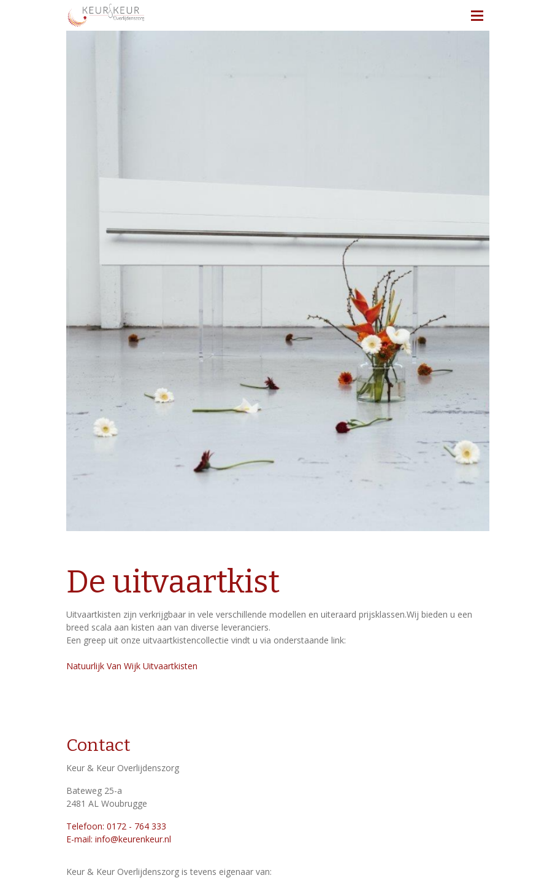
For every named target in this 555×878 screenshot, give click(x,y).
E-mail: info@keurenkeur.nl (118, 839)
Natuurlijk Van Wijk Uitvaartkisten (133, 666)
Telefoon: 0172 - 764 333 (116, 826)
